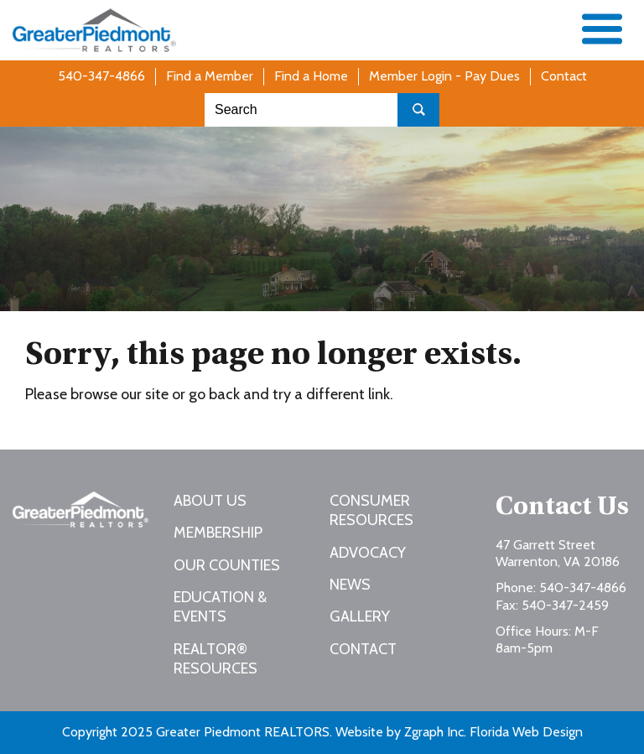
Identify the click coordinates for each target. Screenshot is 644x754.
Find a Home (311, 76)
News (350, 584)
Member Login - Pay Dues (444, 76)
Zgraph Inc (434, 732)
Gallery (360, 616)
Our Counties (227, 565)
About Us (210, 500)
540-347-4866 (101, 76)
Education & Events (220, 607)
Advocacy (368, 552)
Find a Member (209, 76)
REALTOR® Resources (215, 659)
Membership (218, 532)
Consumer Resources (371, 510)
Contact (564, 76)
